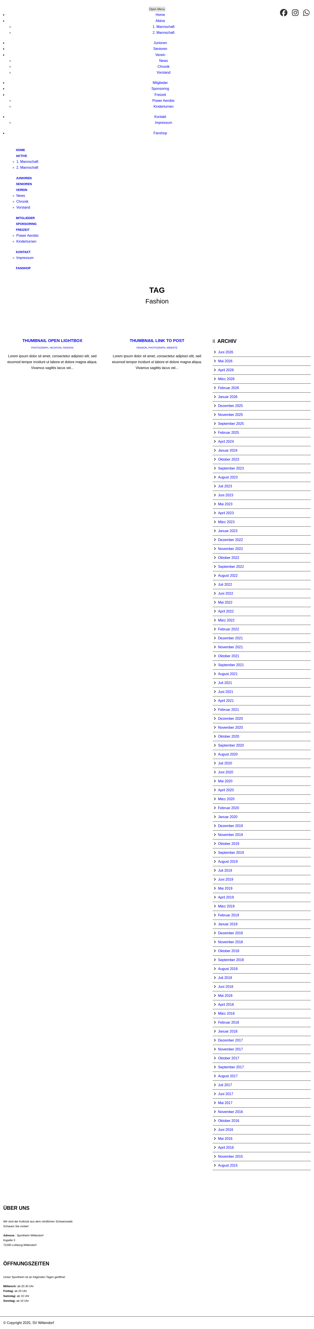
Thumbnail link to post (157, 340)
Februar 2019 (228, 915)
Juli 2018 (225, 978)
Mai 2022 (225, 602)
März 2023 (226, 522)
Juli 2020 (225, 763)
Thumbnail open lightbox (52, 340)
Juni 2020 (225, 772)
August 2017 (228, 1076)
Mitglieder (160, 83)
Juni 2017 (225, 1094)
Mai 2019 (225, 888)
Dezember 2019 (230, 826)
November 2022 (230, 549)
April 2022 (226, 611)
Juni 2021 (225, 692)
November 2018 (230, 942)
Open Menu (157, 9)
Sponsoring (160, 88)
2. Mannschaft (164, 32)
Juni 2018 (225, 987)
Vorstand (163, 72)
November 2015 (230, 1156)
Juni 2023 (225, 495)
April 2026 (226, 370)
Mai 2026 (225, 361)
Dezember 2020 (230, 718)
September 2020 (231, 745)
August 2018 (228, 969)
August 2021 (228, 674)
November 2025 (230, 415)
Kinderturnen (164, 106)
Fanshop (160, 133)
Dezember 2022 (230, 540)
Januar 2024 (227, 450)
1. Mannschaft (164, 27)
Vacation (56, 347)
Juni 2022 (225, 593)
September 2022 (231, 566)
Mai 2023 (225, 504)
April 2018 (226, 1004)
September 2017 (231, 1067)
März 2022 (226, 620)
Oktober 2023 (228, 459)
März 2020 (226, 799)
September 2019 (231, 852)
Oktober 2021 (228, 656)
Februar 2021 (228, 709)
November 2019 (230, 835)
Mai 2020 (225, 781)
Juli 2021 (225, 683)
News (163, 61)
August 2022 (228, 575)
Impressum (163, 122)
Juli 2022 (225, 584)
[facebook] (284, 13)
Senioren (160, 49)
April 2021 (226, 701)
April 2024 (226, 441)
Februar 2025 (228, 432)
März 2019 (226, 906)
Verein (160, 55)
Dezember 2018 (230, 933)
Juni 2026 (225, 352)
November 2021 (230, 647)
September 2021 (231, 665)
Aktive (160, 21)
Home (160, 15)
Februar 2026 (228, 388)
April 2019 (226, 897)
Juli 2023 (225, 486)
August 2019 (228, 861)
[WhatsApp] (307, 13)
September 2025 (231, 423)
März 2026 (226, 379)
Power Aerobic (163, 100)
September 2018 (231, 960)
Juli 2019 (225, 870)
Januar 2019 (227, 924)
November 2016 (230, 1112)
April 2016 (226, 1147)
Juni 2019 (225, 879)
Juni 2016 (225, 1130)
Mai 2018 (225, 995)
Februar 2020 (228, 808)
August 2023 (228, 477)
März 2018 (226, 1013)
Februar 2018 (228, 1022)
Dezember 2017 (230, 1040)
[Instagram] (296, 13)
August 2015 (228, 1165)
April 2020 (226, 790)
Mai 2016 (225, 1138)
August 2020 (228, 754)
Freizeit (160, 95)
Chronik (163, 66)
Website (172, 347)
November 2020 (230, 727)
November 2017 (230, 1049)
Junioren (160, 43)
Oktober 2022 (228, 558)
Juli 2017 (225, 1085)
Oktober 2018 (228, 951)
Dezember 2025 (230, 406)
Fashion (68, 347)
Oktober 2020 (228, 736)
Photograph (39, 347)
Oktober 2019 (228, 844)
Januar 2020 (227, 817)
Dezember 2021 (230, 638)
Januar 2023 (227, 531)
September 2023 (231, 468)
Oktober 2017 (228, 1058)
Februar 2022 (228, 629)
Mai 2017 (225, 1103)
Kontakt (160, 117)
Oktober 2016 (228, 1121)
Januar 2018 (227, 1031)
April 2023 (226, 513)
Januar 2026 (227, 397)
